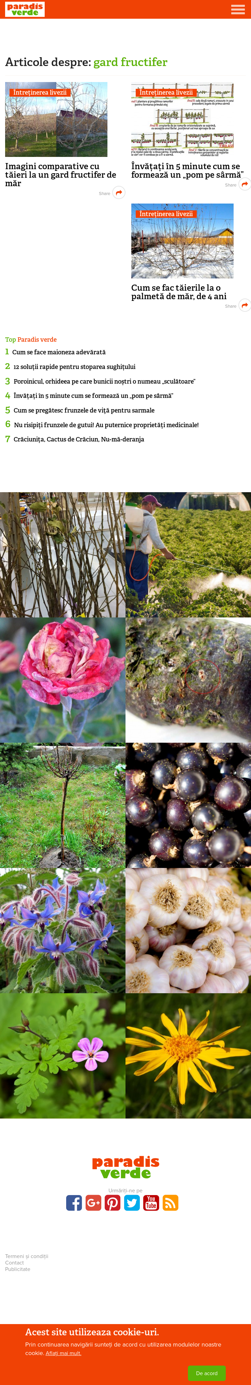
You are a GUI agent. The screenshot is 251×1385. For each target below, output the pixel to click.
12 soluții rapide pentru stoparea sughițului (74, 367)
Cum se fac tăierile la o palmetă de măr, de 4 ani (179, 292)
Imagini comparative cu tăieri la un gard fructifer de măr (60, 175)
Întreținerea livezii (40, 93)
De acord (207, 1375)
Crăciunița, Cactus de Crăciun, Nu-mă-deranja (79, 439)
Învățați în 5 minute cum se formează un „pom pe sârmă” (187, 170)
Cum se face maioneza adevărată (59, 352)
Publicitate (17, 1269)
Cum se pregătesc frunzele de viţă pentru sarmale (84, 410)
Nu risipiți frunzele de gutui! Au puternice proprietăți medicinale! (106, 425)
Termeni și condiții (26, 1256)
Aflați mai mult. (64, 1355)
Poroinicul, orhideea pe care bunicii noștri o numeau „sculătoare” (104, 381)
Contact (14, 1262)
